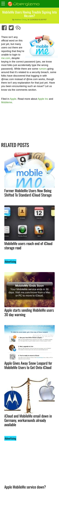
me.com (5, 58)
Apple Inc (43, 98)
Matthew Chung (21, 20)
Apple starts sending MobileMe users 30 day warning (29, 312)
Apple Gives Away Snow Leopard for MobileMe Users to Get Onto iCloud (28, 365)
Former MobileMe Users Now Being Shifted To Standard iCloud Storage (28, 193)
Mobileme (6, 102)
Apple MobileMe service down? (25, 487)
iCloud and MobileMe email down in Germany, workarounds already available (28, 420)
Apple (13, 98)
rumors (43, 68)
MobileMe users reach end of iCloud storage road (28, 245)
